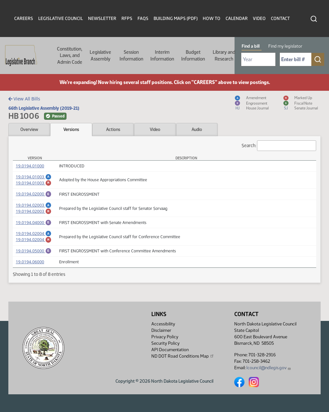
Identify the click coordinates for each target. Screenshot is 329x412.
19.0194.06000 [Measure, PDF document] (30, 270)
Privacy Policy (164, 337)
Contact (280, 18)
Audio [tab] (196, 129)
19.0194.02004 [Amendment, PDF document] (33, 239)
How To (211, 18)
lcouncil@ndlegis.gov (268, 367)
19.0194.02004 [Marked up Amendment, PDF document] (33, 246)
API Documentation (170, 349)
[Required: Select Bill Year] (258, 59)
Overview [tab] (29, 129)
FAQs (143, 18)
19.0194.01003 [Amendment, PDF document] (33, 177)
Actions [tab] (113, 129)
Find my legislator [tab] (285, 46)
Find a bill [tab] (251, 46)
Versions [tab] (71, 129)
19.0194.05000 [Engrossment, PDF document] (33, 258)
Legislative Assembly (100, 55)
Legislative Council (60, 18)
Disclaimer (161, 330)
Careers (23, 18)
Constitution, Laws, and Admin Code (69, 55)
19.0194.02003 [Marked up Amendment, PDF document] (33, 215)
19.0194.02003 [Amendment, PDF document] (33, 208)
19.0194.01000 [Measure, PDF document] (30, 166)
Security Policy (165, 343)
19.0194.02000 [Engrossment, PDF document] (33, 196)
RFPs (126, 18)
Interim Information (162, 55)
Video (259, 18)
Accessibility (163, 324)
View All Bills (24, 99)
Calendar (237, 18)
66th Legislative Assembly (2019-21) (43, 108)
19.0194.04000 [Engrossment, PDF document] (33, 227)
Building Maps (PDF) (176, 18)
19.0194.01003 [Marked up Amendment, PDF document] (33, 184)
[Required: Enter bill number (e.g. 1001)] (296, 59)
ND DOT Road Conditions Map (182, 356)
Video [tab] (155, 129)
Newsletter (102, 18)
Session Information (131, 55)
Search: (279, 145)
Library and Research (224, 55)
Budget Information (193, 55)
